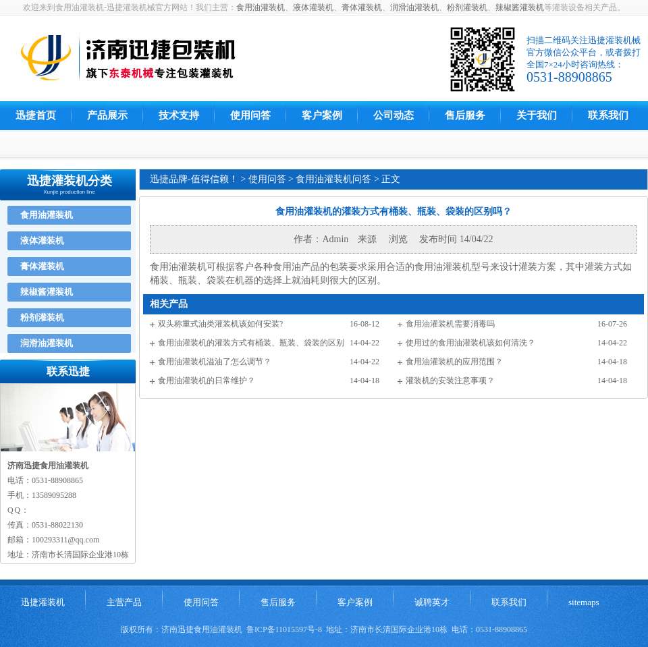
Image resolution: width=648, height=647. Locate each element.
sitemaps (583, 602)
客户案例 (322, 115)
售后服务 (465, 115)
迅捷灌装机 (43, 602)
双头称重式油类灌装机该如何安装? (220, 324)
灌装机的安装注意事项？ (450, 380)
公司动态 (393, 115)
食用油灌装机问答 (333, 179)
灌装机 (457, 267)
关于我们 (536, 115)
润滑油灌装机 (414, 7)
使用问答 (250, 115)
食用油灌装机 (260, 7)
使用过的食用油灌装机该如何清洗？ (470, 342)
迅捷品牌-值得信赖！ (194, 179)
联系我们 (608, 115)
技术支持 (179, 115)
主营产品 (124, 602)
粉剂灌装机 (467, 7)
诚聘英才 (432, 602)
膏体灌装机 (362, 7)
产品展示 (107, 115)
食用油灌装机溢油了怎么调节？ (214, 361)
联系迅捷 (68, 371)
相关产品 (169, 304)
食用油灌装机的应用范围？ (454, 361)
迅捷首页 (36, 115)
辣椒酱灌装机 (519, 7)
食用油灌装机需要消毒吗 (450, 324)
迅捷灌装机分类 (69, 181)
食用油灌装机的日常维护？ (206, 380)
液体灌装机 (313, 7)
